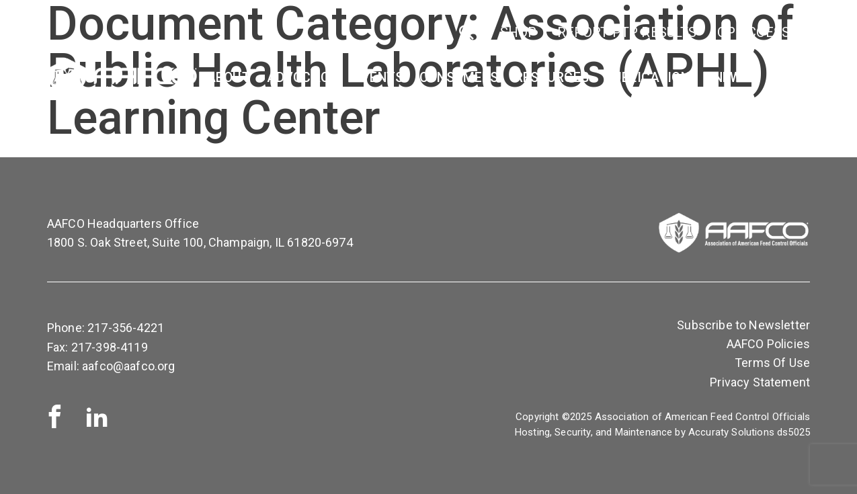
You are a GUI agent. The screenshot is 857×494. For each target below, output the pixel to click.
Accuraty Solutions (731, 432)
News (732, 77)
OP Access (753, 32)
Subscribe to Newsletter (743, 325)
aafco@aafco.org (128, 366)
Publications (651, 77)
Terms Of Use (772, 363)
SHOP (518, 32)
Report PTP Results (627, 32)
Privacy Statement (760, 382)
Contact (797, 77)
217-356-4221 (125, 328)
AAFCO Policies (768, 344)
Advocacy (302, 77)
